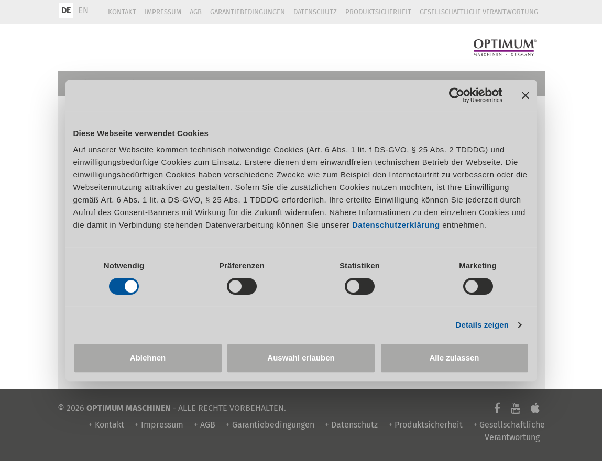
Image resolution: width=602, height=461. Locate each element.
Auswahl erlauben (300, 357)
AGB (196, 12)
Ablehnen (148, 357)
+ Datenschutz (351, 425)
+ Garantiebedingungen (270, 425)
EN (83, 10)
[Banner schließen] (525, 95)
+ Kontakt (106, 425)
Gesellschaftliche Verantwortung (479, 12)
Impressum (163, 12)
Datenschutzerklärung (396, 224)
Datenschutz (315, 12)
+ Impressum (159, 425)
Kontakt (122, 12)
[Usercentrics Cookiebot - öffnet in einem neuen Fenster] (456, 95)
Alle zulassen (454, 357)
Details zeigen (482, 324)
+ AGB (204, 425)
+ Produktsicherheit (425, 425)
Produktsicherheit (378, 12)
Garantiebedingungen (247, 12)
